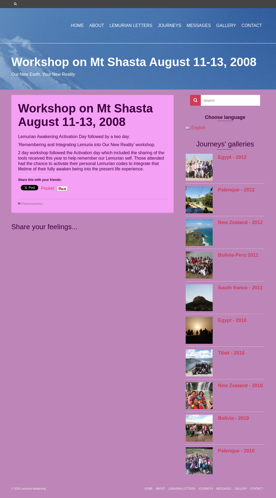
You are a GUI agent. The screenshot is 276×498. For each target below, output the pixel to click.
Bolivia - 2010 (233, 418)
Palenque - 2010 (236, 451)
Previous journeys (32, 203)
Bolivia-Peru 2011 (238, 255)
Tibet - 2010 (231, 353)
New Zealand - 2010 (240, 385)
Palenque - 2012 (236, 190)
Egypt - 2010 (232, 320)
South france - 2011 (240, 287)
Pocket (47, 188)
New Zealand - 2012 (240, 222)
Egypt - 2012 (232, 157)
